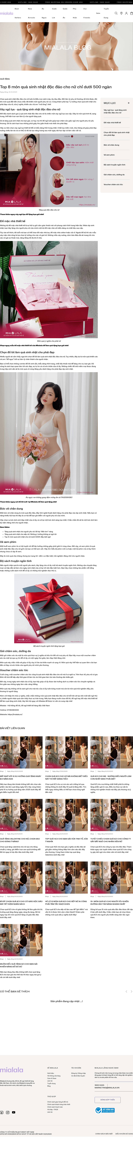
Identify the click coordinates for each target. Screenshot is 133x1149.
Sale (98, 13)
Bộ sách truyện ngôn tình (114, 165)
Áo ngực (44, 13)
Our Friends (86, 13)
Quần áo (65, 13)
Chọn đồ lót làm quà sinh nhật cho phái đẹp (116, 134)
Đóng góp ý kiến (108, 1100)
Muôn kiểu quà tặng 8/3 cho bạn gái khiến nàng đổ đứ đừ (18, 965)
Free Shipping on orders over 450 (68, 2)
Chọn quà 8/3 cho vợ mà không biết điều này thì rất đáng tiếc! (66, 777)
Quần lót (54, 13)
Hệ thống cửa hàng (53, 1076)
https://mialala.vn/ (15, 714)
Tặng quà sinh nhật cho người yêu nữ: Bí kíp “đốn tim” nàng (28, 532)
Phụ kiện (75, 13)
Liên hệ (49, 1081)
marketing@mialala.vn (107, 1088)
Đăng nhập (82, 1073)
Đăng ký (74, 1073)
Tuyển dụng (106, 13)
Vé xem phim (109, 155)
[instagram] (7, 1112)
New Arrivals (31, 13)
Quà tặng (5, 79)
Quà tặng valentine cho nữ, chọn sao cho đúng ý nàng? (20, 840)
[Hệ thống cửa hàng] (121, 13)
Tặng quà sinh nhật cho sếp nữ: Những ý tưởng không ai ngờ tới (30, 534)
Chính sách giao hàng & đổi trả (57, 1102)
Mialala (39, 345)
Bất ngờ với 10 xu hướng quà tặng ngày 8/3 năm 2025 (20, 777)
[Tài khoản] (126, 13)
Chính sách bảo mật (104, 1134)
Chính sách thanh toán (55, 1107)
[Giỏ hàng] (131, 13)
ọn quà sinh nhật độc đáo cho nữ (15, 99)
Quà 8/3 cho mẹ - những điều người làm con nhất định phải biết (110, 777)
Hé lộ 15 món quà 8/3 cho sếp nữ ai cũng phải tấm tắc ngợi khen (66, 903)
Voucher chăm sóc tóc (113, 184)
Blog (49, 1086)
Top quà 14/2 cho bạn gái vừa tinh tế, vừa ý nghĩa (66, 840)
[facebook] (1, 1112)
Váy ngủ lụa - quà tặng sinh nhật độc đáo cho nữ (115, 111)
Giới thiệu (50, 1073)
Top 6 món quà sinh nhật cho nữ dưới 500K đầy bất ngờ (27, 537)
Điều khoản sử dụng (124, 1134)
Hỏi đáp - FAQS (52, 1109)
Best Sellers (18, 13)
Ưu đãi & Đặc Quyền (78, 1076)
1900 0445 (99, 1085)
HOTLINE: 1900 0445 (32, 2)
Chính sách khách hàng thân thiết (58, 1104)
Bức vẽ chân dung (111, 145)
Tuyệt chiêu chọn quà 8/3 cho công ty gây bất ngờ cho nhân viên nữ (110, 840)
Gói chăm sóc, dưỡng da (114, 175)
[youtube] (13, 1112)
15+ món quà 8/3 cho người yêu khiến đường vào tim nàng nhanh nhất (109, 903)
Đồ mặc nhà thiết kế (112, 122)
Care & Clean (51, 1078)
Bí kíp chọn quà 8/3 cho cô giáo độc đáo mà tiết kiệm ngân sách (21, 903)
